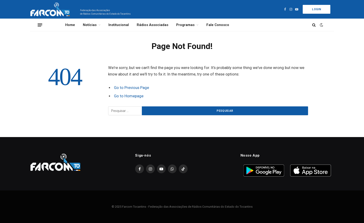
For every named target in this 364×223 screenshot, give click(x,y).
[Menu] (40, 25)
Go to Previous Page (131, 87)
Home (70, 25)
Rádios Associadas (152, 25)
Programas (185, 25)
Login (316, 9)
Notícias (90, 25)
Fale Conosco (217, 25)
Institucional (118, 25)
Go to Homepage (128, 96)
